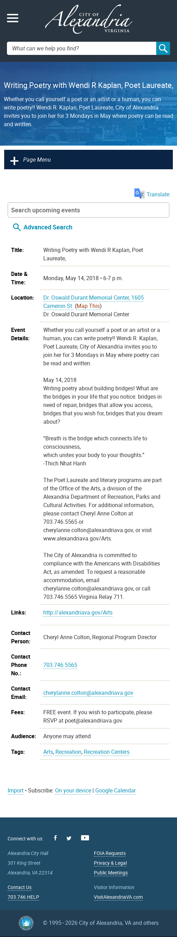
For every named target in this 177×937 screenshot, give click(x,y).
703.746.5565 (60, 665)
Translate (151, 194)
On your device (73, 790)
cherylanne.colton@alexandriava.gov (88, 692)
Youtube (85, 837)
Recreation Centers (107, 752)
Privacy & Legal (110, 862)
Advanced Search (48, 227)
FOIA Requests (110, 853)
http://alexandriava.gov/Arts (78, 612)
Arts (48, 752)
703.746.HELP (23, 897)
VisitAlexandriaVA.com (118, 897)
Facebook (55, 837)
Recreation (68, 752)
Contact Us (20, 887)
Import (16, 790)
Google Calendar (115, 790)
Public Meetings (111, 872)
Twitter (69, 838)
